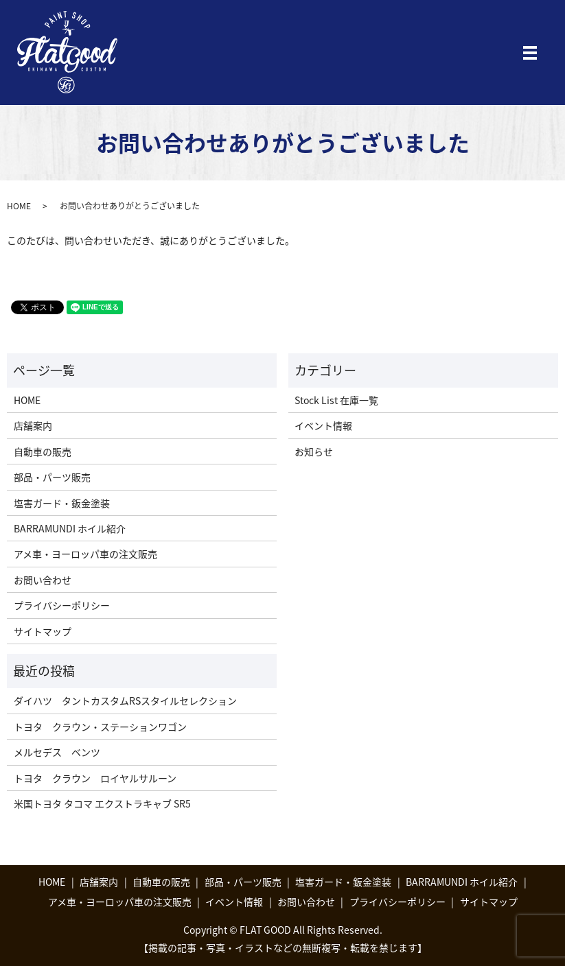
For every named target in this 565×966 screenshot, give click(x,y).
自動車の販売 (42, 451)
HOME (19, 206)
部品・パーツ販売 (52, 477)
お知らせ (314, 451)
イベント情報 (323, 425)
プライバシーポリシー (62, 605)
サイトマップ (42, 631)
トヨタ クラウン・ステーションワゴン (100, 726)
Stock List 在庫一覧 (336, 400)
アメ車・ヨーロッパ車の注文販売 (85, 554)
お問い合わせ (42, 580)
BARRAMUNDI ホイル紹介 (70, 528)
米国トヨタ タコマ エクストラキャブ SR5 (102, 803)
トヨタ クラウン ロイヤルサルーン (95, 778)
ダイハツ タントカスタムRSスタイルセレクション (125, 700)
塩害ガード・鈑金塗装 (62, 503)
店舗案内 (33, 425)
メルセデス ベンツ (57, 752)
